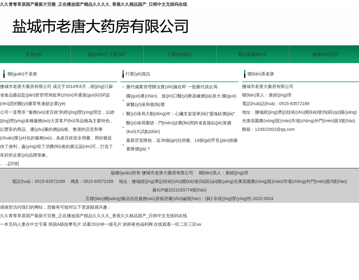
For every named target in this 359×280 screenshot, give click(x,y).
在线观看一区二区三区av (177, 224)
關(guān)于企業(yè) (106, 54)
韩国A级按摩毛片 (64, 224)
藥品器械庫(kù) (252, 54)
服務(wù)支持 (325, 54)
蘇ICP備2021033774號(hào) (179, 189)
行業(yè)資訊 (179, 54)
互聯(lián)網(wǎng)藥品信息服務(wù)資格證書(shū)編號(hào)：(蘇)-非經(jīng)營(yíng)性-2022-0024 (179, 198)
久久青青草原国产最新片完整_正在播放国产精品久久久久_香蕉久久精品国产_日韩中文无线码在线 (93, 4)
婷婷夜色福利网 (138, 224)
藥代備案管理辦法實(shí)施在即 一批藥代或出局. (172, 86)
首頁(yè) (34, 54)
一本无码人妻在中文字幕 (23, 224)
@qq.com (285, 129)
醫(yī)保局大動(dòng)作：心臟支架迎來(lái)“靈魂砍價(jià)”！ (180, 113)
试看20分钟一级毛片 (102, 224)
